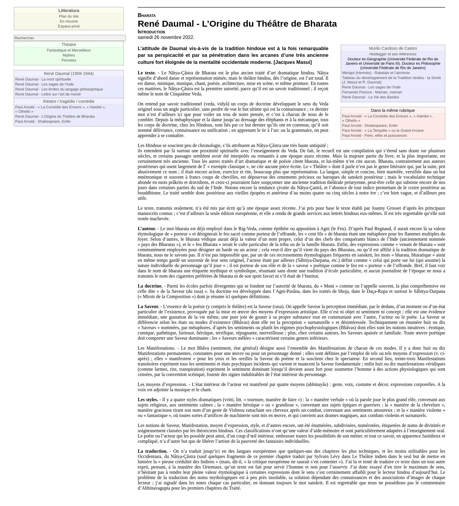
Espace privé (69, 26)
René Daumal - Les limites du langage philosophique (59, 89)
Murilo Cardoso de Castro (393, 48)
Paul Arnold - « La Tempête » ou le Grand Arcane (383, 130)
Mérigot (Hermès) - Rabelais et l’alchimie (376, 73)
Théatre (68, 44)
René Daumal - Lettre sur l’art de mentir (48, 94)
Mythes (69, 55)
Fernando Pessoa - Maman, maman (372, 92)
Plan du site (69, 16)
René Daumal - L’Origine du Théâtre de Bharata (55, 116)
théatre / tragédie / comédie (69, 101)
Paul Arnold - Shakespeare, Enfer (43, 121)
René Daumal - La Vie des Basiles (370, 97)
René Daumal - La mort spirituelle (43, 79)
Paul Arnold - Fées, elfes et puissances (374, 135)
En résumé (69, 21)
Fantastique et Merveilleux (69, 50)
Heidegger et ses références (393, 54)
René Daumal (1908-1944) (69, 73)
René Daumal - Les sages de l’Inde (44, 84)
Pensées (68, 60)
